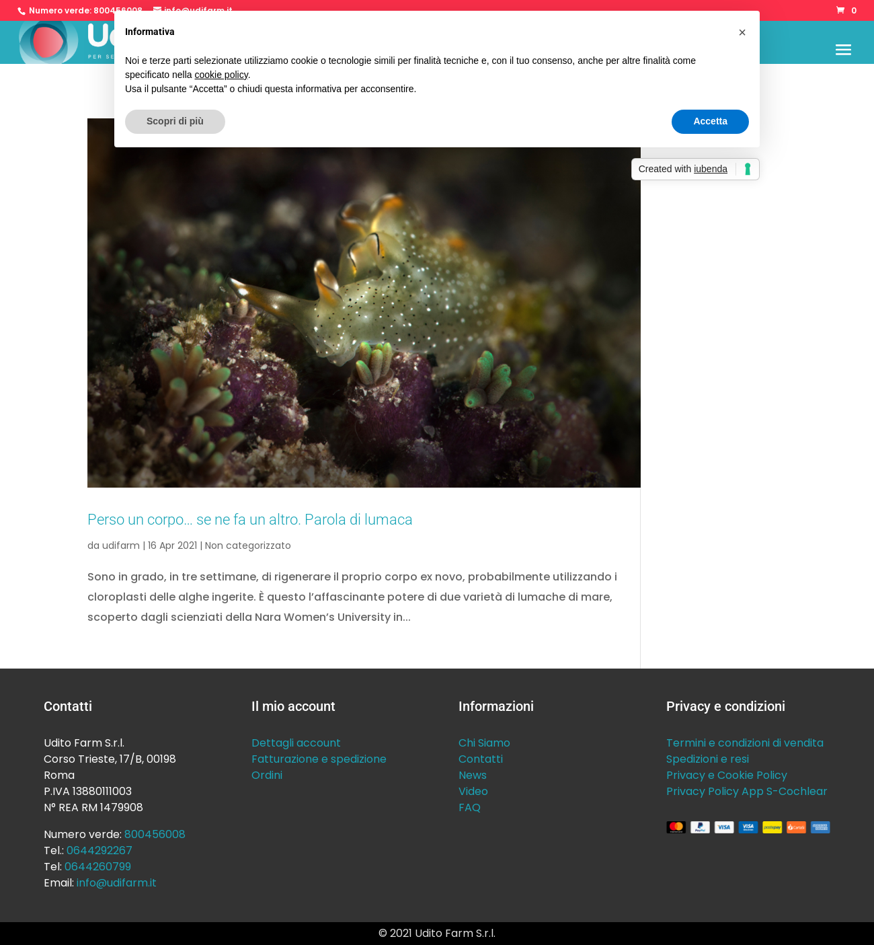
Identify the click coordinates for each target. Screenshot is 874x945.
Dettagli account (296, 743)
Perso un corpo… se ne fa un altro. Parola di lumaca (250, 519)
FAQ (470, 807)
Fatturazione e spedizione (319, 759)
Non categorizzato (248, 545)
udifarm (121, 545)
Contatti (481, 759)
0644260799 (98, 866)
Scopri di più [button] (175, 121)
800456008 (155, 834)
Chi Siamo (484, 743)
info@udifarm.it (117, 883)
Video (473, 791)
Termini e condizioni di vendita (745, 743)
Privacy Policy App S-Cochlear (747, 791)
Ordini (266, 775)
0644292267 (99, 850)
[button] (742, 32)
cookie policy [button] (221, 74)
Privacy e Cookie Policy (726, 775)
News (473, 775)
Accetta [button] (710, 121)
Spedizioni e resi (707, 759)
